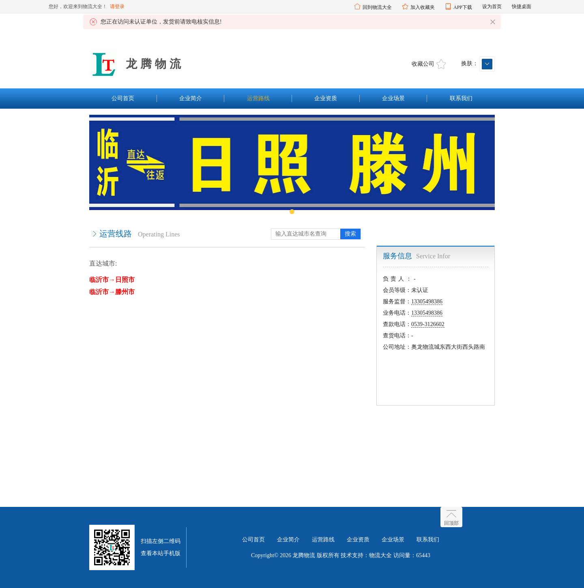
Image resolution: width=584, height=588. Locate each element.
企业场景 (393, 98)
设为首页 (492, 6)
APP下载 (462, 7)
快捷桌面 (521, 6)
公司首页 (123, 98)
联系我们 (461, 98)
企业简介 (190, 98)
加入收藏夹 (422, 7)
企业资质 (325, 98)
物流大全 (380, 555)
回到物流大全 (377, 7)
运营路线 (258, 98)
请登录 (117, 6)
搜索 (350, 234)
